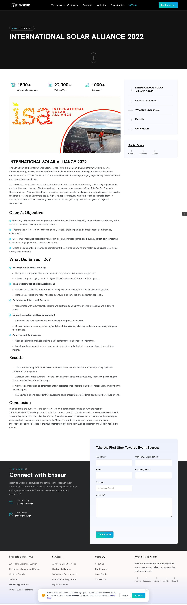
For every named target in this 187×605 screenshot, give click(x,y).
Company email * (143, 470)
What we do (72, 5)
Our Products (102, 569)
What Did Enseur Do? (147, 110)
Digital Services (60, 585)
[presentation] (115, 526)
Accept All (139, 595)
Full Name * (101, 457)
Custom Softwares (61, 569)
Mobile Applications (19, 585)
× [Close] (147, 590)
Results (139, 119)
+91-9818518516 (24, 503)
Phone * (99, 470)
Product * (100, 482)
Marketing (101, 5)
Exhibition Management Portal (24, 569)
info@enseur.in (23, 515)
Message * (100, 495)
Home (14, 28)
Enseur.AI (87, 5)
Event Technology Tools (64, 580)
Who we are (56, 5)
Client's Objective (145, 100)
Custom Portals (17, 574)
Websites (14, 580)
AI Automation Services (64, 563)
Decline (125, 595)
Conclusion (142, 128)
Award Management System (23, 563)
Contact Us (100, 580)
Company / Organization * (147, 457)
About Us (99, 563)
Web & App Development (65, 574)
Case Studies (117, 5)
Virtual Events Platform (21, 591)
